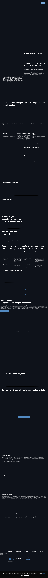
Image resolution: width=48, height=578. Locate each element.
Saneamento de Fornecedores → (18, 266)
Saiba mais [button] (43, 573)
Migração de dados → (38, 266)
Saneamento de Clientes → (17, 265)
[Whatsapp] (45, 0)
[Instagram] (44, 0)
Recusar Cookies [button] (21, 575)
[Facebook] (42, 0)
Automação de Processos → (28, 263)
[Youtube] (43, 0)
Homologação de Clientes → (28, 267)
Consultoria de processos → (39, 265)
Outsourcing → (5, 264)
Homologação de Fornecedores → (29, 265)
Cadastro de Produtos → (27, 264)
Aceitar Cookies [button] (27, 575)
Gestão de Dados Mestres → (7, 263)
